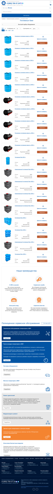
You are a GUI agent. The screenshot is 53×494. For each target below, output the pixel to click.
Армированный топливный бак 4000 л (24, 181)
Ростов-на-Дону (45, 470)
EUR (9, 30)
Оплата (27, 458)
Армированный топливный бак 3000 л (24, 193)
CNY (13, 30)
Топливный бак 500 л (20, 157)
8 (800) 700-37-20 (13, 3)
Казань (3, 470)
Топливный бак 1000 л (20, 254)
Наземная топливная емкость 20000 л (24, 84)
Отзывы (16, 458)
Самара (30, 470)
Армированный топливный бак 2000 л (24, 205)
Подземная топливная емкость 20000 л (25, 96)
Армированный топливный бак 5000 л (24, 169)
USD (6, 30)
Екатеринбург (18, 466)
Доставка (32, 458)
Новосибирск (5, 466)
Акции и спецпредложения (8, 458)
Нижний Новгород (19, 470)
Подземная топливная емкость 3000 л (24, 133)
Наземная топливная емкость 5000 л (24, 60)
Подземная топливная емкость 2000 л (24, 145)
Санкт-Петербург (19, 462)
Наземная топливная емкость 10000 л (24, 72)
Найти (50, 11)
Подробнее (7, 338)
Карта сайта (23, 487)
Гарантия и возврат (39, 458)
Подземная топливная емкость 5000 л (24, 121)
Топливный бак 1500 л (20, 230)
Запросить (42, 43)
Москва (3, 462)
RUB (3, 30)
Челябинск (30, 462)
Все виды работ (47, 323)
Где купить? (21, 458)
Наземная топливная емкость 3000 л (24, 48)
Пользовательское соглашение (41, 486)
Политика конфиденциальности (27, 486)
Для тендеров (48, 458)
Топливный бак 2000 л (20, 217)
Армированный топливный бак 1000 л (24, 242)
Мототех (3, 3)
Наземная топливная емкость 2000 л (24, 36)
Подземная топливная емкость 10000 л (25, 108)
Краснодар (43, 462)
